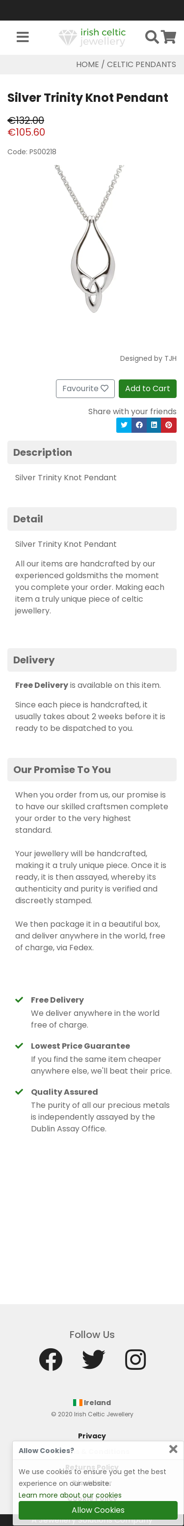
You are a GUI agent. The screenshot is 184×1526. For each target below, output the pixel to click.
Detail (28, 519)
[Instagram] (135, 1364)
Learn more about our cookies (70, 1495)
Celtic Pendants (141, 64)
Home (87, 64)
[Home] (92, 37)
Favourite (85, 388)
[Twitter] (93, 1364)
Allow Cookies (98, 1510)
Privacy (92, 1436)
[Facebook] (50, 1364)
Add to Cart (147, 388)
